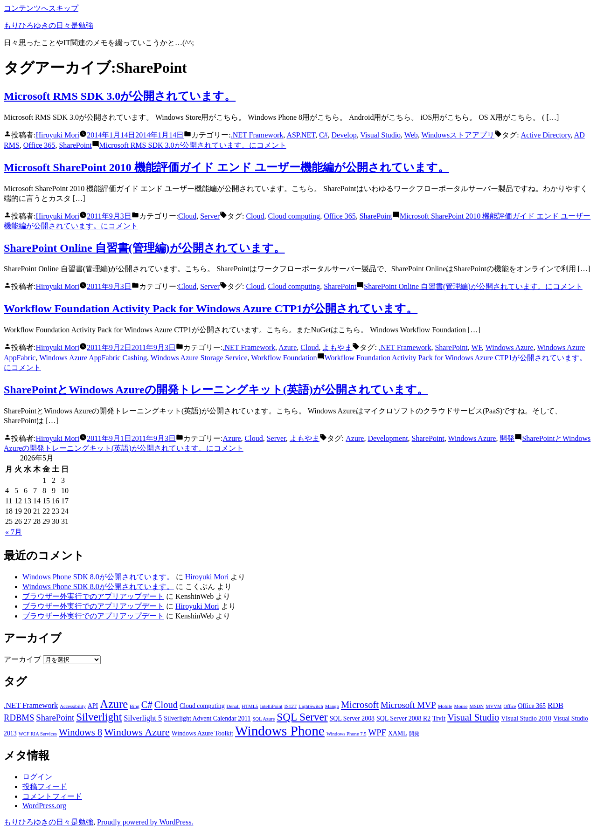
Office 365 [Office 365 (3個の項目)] (532, 705)
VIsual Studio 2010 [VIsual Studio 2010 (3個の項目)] (526, 718)
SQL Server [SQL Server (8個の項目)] (302, 717)
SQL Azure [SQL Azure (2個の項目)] (263, 718)
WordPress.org (44, 806)
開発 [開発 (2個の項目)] (414, 733)
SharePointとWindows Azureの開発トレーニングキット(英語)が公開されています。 (216, 390)
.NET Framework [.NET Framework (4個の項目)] (31, 705)
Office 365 (39, 145)
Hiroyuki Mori (57, 135)
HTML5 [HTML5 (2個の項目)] (250, 706)
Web (411, 135)
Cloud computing (294, 216)
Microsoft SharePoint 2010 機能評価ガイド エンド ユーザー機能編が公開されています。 (226, 167)
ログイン (37, 777)
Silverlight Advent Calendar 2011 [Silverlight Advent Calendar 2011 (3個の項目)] (207, 718)
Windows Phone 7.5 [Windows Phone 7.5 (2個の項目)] (346, 733)
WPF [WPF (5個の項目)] (377, 732)
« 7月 (13, 532)
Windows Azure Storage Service (199, 358)
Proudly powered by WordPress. (145, 822)
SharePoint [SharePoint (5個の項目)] (55, 717)
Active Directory (546, 135)
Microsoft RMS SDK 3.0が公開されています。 (120, 96)
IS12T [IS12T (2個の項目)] (290, 706)
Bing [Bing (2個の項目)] (134, 706)
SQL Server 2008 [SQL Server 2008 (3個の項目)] (352, 718)
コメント (192, 145)
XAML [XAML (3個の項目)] (397, 733)
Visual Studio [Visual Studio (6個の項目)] (473, 717)
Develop (344, 135)
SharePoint (75, 145)
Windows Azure (510, 347)
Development (388, 438)
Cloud (187, 216)
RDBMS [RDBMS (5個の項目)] (19, 717)
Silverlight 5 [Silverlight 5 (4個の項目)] (143, 718)
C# (323, 135)
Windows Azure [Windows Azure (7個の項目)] (137, 732)
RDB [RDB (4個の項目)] (555, 705)
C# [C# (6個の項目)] (147, 705)
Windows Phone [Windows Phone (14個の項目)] (280, 730)
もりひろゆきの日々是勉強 (48, 25)
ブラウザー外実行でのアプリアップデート (93, 596)
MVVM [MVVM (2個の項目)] (493, 706)
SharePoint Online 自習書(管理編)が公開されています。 (144, 248)
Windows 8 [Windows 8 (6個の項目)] (80, 732)
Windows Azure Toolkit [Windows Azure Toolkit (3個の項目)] (202, 733)
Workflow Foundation (284, 358)
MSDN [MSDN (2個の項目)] (476, 706)
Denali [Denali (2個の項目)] (233, 706)
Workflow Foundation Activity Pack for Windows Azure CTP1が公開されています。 (210, 308)
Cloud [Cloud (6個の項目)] (166, 705)
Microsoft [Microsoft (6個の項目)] (360, 705)
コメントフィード (52, 796)
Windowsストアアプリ (457, 135)
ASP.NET (300, 135)
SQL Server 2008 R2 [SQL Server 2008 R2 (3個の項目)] (403, 718)
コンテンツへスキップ (41, 8)
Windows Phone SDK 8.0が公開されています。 (98, 577)
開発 (507, 438)
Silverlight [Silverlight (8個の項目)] (99, 717)
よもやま (337, 347)
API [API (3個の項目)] (93, 705)
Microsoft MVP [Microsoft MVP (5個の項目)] (408, 705)
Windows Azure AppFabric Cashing (93, 358)
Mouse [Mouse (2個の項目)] (460, 706)
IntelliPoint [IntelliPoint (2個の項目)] (271, 706)
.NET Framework (257, 135)
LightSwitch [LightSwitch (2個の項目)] (310, 706)
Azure (287, 347)
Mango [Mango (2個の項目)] (332, 706)
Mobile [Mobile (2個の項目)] (445, 706)
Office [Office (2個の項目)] (510, 706)
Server (210, 216)
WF (476, 347)
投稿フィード (44, 786)
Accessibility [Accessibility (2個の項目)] (73, 706)
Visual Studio (380, 135)
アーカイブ (22, 659)
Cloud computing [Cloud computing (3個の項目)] (202, 705)
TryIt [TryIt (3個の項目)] (438, 718)
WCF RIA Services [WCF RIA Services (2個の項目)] (38, 733)
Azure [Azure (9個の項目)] (114, 704)
